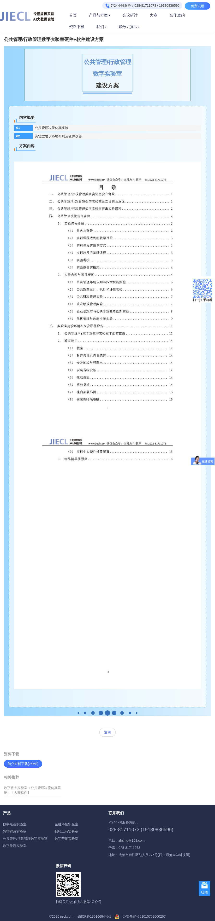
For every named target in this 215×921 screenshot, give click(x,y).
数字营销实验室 (66, 838)
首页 (73, 15)
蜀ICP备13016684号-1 (94, 916)
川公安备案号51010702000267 (142, 916)
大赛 (153, 15)
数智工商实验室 (66, 831)
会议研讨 (130, 15)
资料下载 (76, 27)
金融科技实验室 (66, 824)
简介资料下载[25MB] (23, 764)
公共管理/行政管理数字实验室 (25, 838)
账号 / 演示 (129, 27)
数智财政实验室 (14, 831)
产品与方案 (99, 15)
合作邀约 (177, 15)
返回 (107, 732)
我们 (101, 27)
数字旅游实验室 (14, 846)
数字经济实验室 (14, 824)
